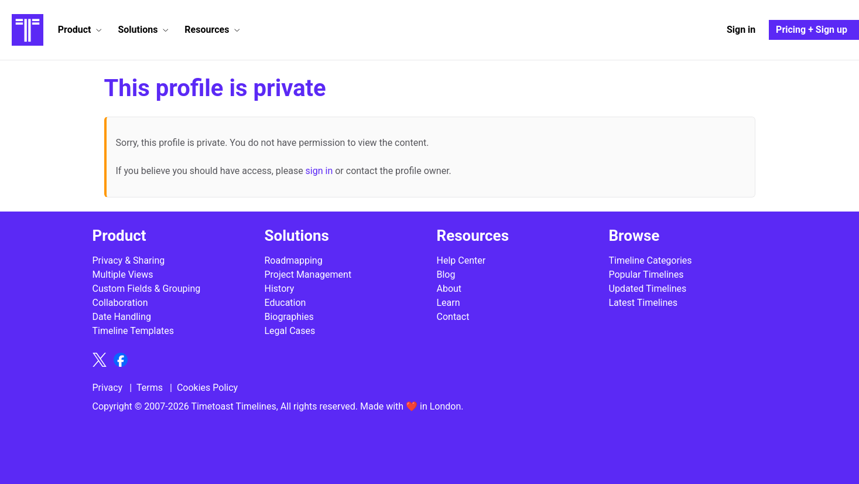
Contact (453, 316)
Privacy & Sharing (129, 260)
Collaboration (120, 302)
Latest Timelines (643, 302)
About (449, 288)
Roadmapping (294, 260)
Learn (448, 302)
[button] (80, 30)
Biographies (289, 316)
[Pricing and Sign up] (814, 30)
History (280, 288)
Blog (446, 274)
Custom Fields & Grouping (147, 288)
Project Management (308, 274)
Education (285, 302)
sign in (319, 170)
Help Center (461, 260)
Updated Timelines (648, 288)
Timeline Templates (133, 330)
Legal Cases (290, 330)
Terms (149, 387)
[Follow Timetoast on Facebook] (121, 359)
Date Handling (122, 316)
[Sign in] (741, 30)
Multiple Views (123, 274)
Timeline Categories (650, 260)
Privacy (108, 387)
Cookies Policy (207, 387)
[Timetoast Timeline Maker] (27, 30)
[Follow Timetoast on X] (100, 359)
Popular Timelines (646, 274)
